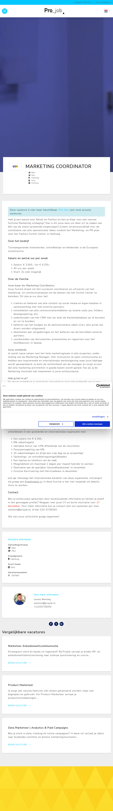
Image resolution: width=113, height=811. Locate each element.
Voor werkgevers (103, 2)
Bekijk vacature (20, 662)
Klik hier (64, 209)
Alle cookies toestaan (92, 424)
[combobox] (107, 11)
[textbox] (107, 11)
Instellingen (98, 417)
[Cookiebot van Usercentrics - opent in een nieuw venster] (98, 386)
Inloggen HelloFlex (82, 2)
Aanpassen (56, 424)
